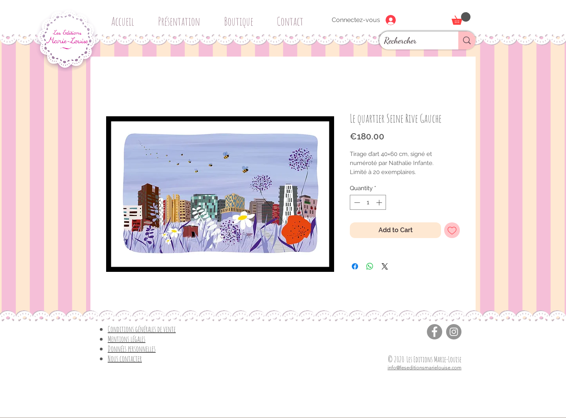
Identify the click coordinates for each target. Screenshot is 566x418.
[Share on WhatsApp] (370, 266)
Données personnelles (132, 349)
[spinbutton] (368, 202)
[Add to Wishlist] (452, 230)
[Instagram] (453, 331)
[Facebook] (434, 331)
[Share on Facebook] (355, 266)
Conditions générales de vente (142, 329)
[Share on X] (385, 266)
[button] (241, 18)
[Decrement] (356, 202)
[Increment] (380, 202)
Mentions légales (126, 339)
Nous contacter (125, 358)
